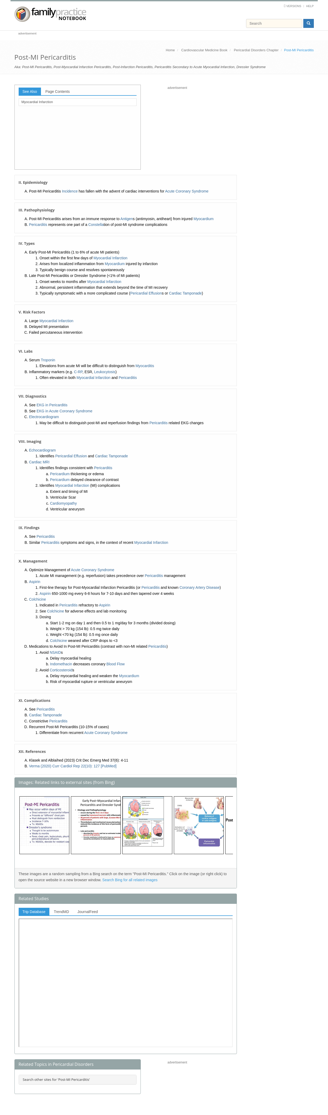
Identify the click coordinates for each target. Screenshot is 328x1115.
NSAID (55, 652)
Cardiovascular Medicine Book (204, 50)
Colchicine (37, 599)
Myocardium (204, 219)
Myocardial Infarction (37, 102)
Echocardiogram (42, 450)
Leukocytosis (104, 372)
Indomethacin (61, 664)
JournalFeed (87, 912)
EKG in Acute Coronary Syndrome (64, 411)
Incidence (70, 191)
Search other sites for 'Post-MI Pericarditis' (56, 1079)
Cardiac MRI (39, 462)
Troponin (48, 360)
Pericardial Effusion (146, 293)
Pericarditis (38, 224)
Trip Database (34, 912)
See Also (30, 91)
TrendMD (61, 912)
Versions (293, 6)
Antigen (126, 219)
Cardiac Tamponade (185, 293)
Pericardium (60, 474)
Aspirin (34, 582)
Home (170, 50)
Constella (95, 224)
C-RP (78, 372)
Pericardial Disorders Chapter (256, 50)
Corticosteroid (61, 670)
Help (310, 6)
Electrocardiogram (44, 417)
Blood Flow (115, 664)
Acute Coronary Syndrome (187, 191)
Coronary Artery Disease (199, 587)
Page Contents (57, 91)
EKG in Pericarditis (52, 405)
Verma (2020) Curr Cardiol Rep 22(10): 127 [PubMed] (73, 766)
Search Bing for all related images (130, 880)
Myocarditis (145, 366)
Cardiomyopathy (63, 503)
